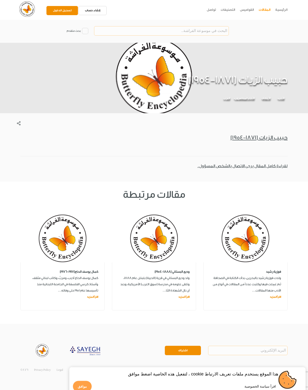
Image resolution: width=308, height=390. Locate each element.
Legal (60, 369)
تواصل (211, 10)
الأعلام (266, 98)
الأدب (281, 98)
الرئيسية (281, 10)
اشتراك (182, 350)
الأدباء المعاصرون (245, 98)
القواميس (247, 10)
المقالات (265, 10)
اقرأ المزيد (275, 296)
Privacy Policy (42, 369)
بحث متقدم (74, 30)
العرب (227, 98)
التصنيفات (228, 10)
